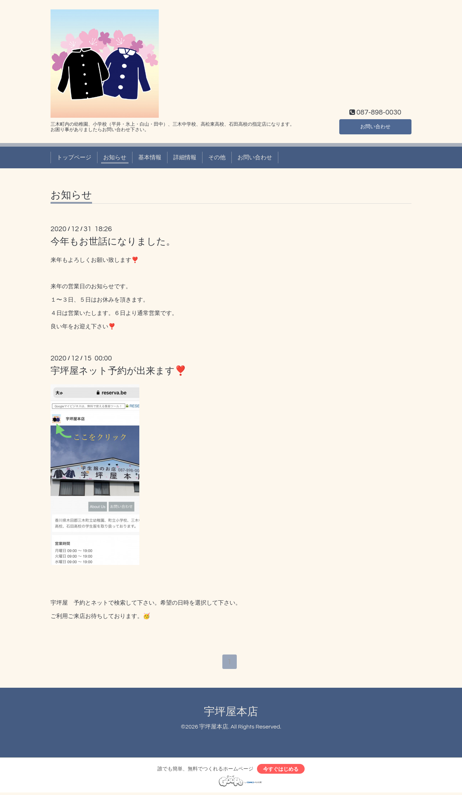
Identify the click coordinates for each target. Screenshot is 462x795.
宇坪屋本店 (231, 712)
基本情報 (149, 157)
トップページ (74, 157)
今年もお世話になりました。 (113, 241)
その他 (217, 157)
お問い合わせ (375, 126)
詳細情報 (184, 157)
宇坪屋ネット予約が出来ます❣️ (118, 371)
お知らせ (114, 157)
